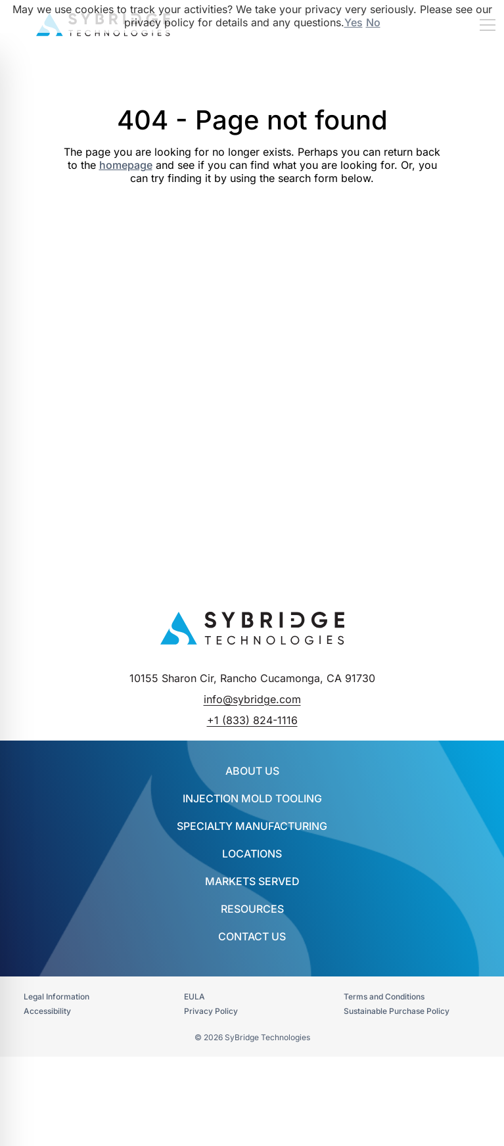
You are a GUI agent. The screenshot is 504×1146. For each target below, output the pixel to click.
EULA (194, 996)
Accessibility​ (47, 1011)
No (373, 22)
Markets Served (252, 881)
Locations (252, 853)
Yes (353, 22)
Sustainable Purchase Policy (396, 1011)
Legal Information (56, 996)
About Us (252, 770)
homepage (125, 165)
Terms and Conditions (384, 996)
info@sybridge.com (252, 699)
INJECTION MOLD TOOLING (252, 798)
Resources (252, 908)
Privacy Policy (211, 1011)
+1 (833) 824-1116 (252, 720)
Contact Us (252, 936)
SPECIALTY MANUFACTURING (252, 826)
